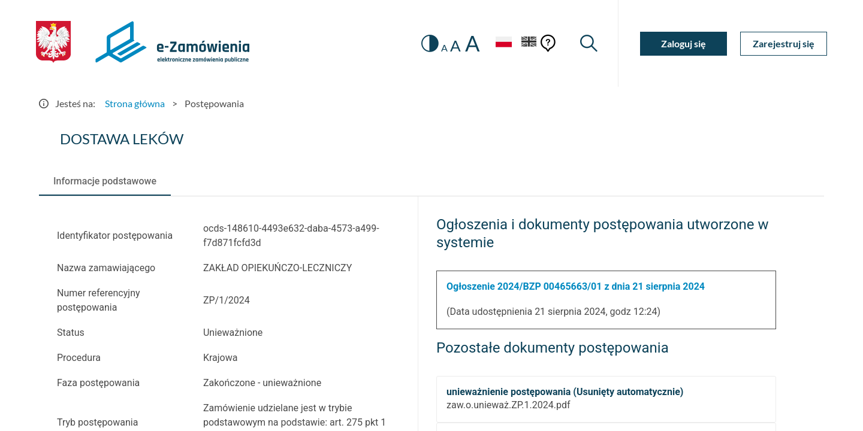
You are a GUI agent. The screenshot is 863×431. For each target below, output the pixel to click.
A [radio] (444, 48)
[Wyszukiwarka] (588, 43)
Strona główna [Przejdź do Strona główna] (135, 103)
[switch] (430, 43)
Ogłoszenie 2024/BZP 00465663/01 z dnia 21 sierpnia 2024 (575, 286)
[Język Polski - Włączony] (503, 43)
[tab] (105, 181)
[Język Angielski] (529, 43)
